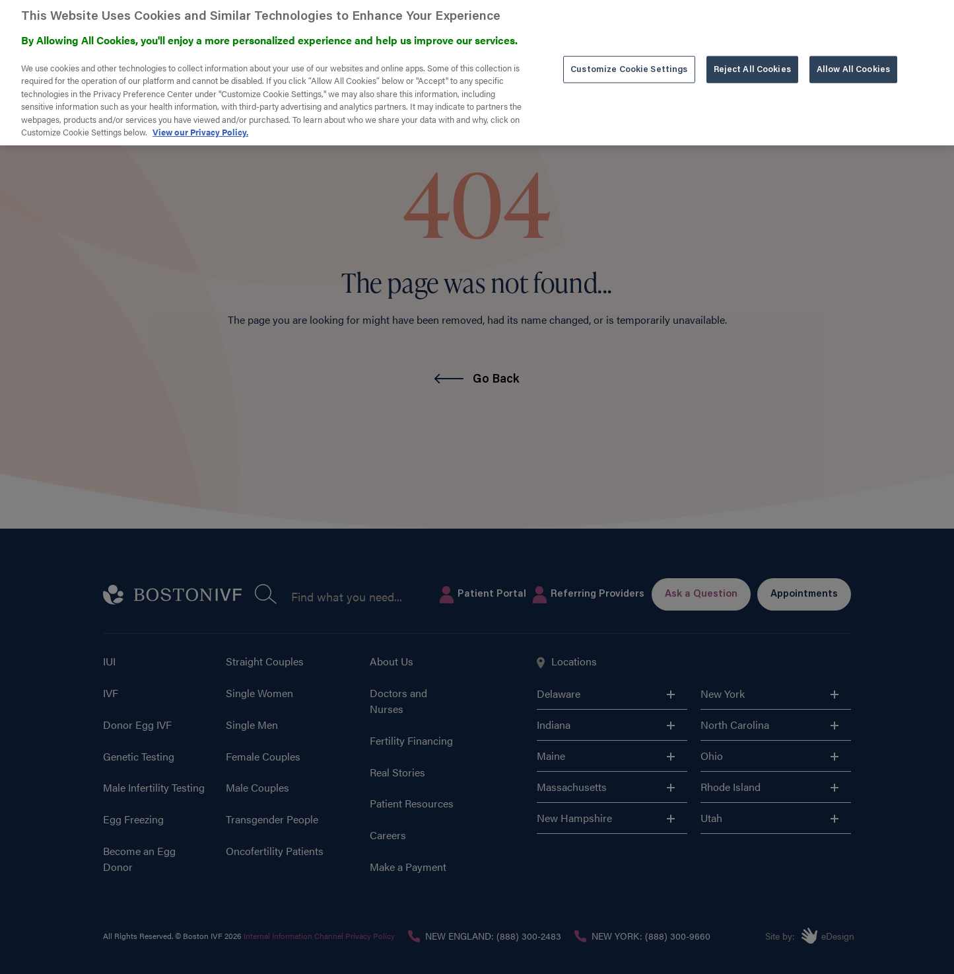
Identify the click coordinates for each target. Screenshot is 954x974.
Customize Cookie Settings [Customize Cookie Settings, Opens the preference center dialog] (628, 52)
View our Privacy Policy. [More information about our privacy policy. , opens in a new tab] (200, 114)
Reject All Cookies (752, 52)
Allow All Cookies (853, 52)
